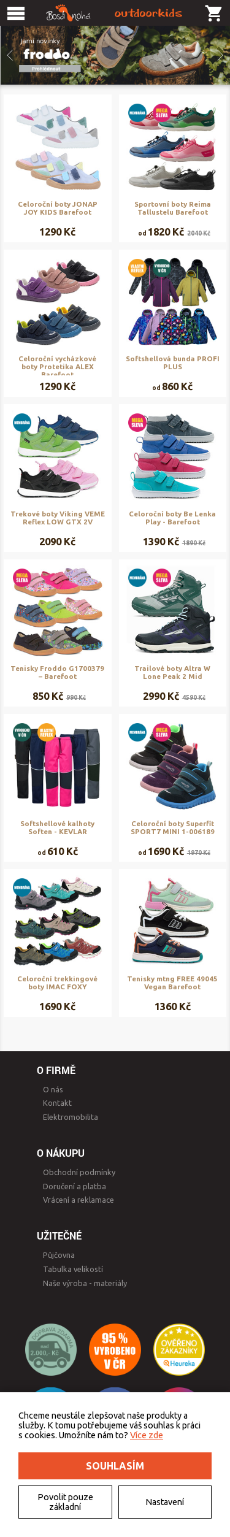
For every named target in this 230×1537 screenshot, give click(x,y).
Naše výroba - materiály (85, 1283)
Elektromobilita (70, 1117)
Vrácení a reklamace (78, 1199)
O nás (53, 1089)
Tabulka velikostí (73, 1269)
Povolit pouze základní (65, 1502)
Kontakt (57, 1102)
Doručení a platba (74, 1186)
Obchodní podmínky (79, 1172)
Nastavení (164, 1502)
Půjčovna (59, 1255)
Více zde (146, 1435)
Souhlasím (115, 1465)
